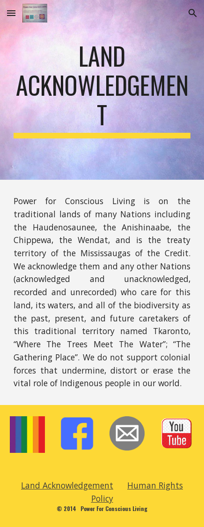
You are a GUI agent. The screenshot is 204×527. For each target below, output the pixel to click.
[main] (102, 90)
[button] (11, 13)
